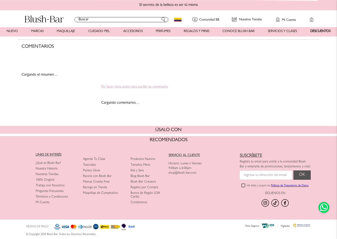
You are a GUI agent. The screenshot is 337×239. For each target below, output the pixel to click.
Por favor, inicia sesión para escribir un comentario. (134, 86)
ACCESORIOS (133, 31)
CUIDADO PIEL (99, 31)
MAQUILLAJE (66, 31)
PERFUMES (163, 31)
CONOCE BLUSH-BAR (238, 31)
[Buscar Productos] (163, 19)
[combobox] (121, 19)
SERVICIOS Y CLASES (282, 31)
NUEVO (12, 31)
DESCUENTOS (320, 31)
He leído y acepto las (278, 185)
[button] (283, 17)
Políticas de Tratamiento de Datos (290, 185)
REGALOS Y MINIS (196, 31)
